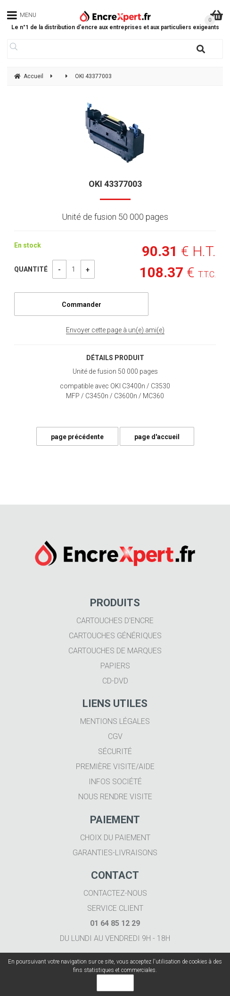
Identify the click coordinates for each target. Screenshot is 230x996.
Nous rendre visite (115, 796)
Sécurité (115, 751)
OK (115, 983)
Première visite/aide (115, 766)
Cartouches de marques (115, 650)
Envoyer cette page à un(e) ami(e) (115, 330)
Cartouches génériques (115, 635)
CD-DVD (115, 680)
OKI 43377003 (115, 184)
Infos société (115, 781)
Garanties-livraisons (115, 852)
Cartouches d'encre (115, 620)
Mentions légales (115, 721)
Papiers (115, 665)
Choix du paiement (115, 837)
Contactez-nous (115, 893)
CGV (115, 736)
